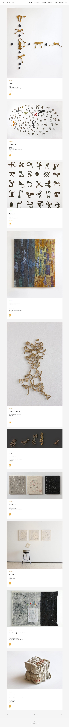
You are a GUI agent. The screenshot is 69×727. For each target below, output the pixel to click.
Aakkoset (12, 214)
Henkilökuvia (13, 695)
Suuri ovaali (13, 144)
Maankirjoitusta (14, 411)
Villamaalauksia (14, 304)
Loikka (11, 83)
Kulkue (11, 454)
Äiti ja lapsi (13, 574)
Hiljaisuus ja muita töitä (17, 633)
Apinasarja (12, 504)
